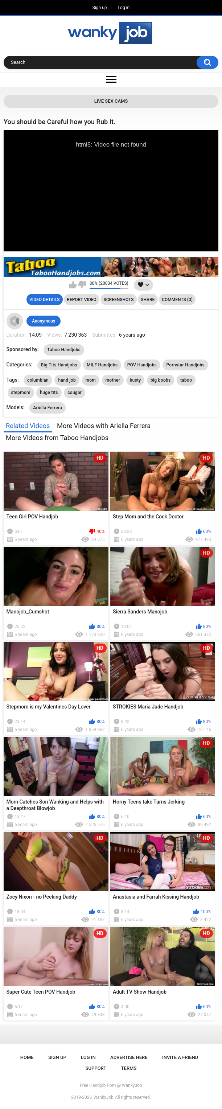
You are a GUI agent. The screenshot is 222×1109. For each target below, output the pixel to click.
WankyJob (103, 1097)
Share (148, 299)
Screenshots (119, 299)
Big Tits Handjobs (59, 364)
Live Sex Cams (111, 101)
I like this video (73, 284)
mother (113, 380)
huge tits (49, 392)
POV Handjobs (142, 364)
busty (135, 380)
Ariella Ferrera (47, 407)
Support (96, 1068)
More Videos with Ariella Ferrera (104, 426)
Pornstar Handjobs (185, 364)
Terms (129, 1068)
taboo (186, 380)
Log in (124, 7)
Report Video (81, 299)
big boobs (161, 380)
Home (27, 1057)
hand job (67, 380)
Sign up (99, 7)
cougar (74, 392)
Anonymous (43, 321)
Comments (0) (177, 299)
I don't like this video (82, 284)
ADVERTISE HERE (129, 1057)
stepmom (20, 392)
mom (91, 380)
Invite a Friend (180, 1057)
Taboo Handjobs (64, 349)
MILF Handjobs (102, 364)
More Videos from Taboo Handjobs (57, 437)
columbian (38, 380)
